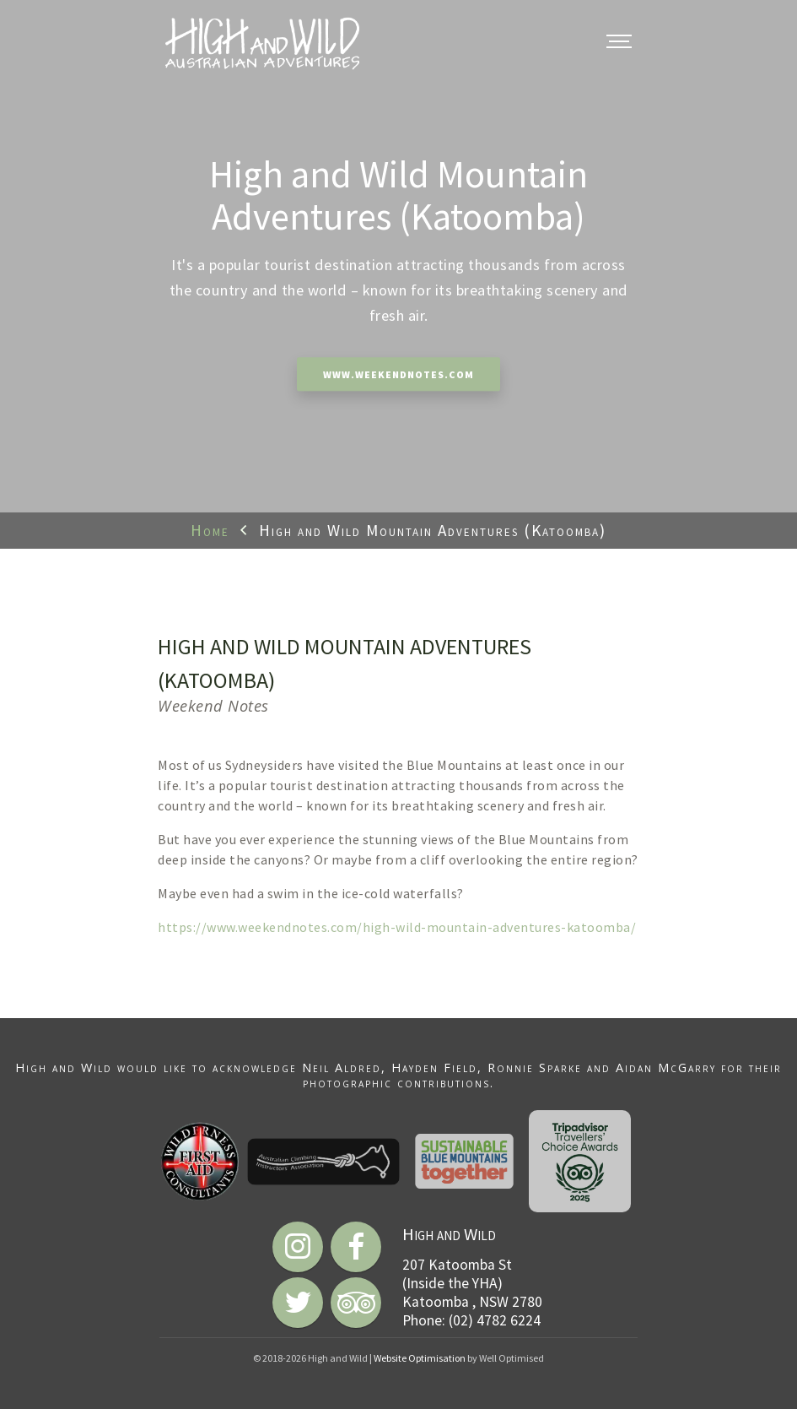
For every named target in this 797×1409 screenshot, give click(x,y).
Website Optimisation (420, 1358)
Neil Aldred (341, 1067)
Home (210, 530)
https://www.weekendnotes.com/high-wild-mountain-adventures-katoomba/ (397, 927)
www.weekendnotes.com (398, 375)
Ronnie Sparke (534, 1067)
